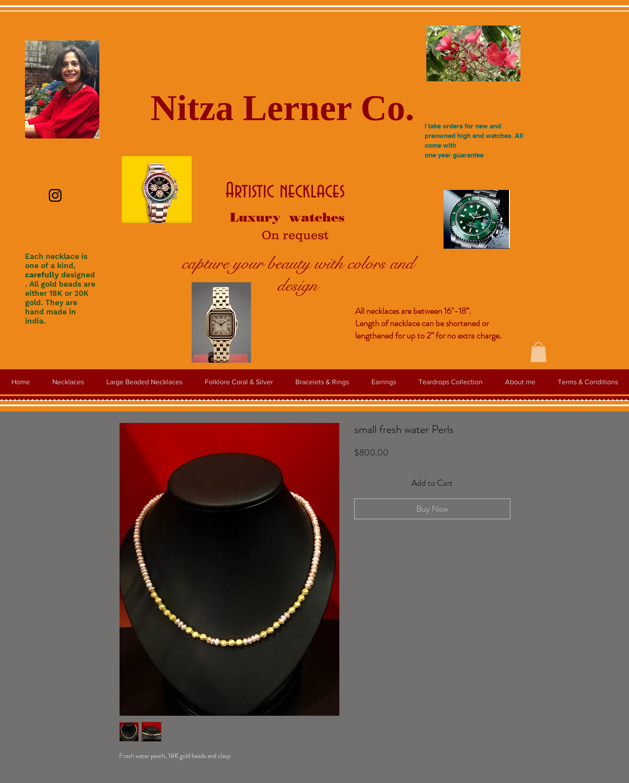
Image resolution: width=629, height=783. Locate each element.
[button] (538, 352)
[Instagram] (55, 195)
